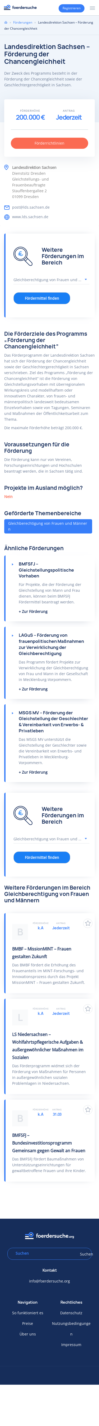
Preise (27, 1323)
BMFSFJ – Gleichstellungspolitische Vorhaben (46, 570)
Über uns (28, 1334)
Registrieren (72, 8)
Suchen (84, 1254)
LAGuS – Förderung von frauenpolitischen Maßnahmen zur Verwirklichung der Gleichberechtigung (51, 644)
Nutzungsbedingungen (71, 1329)
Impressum (71, 1344)
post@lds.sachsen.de (31, 207)
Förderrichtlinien (49, 143)
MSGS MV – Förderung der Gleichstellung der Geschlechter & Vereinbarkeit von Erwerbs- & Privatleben (53, 722)
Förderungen (22, 22)
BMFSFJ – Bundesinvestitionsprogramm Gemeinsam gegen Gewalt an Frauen (48, 1143)
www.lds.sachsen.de (30, 216)
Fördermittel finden (42, 298)
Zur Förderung (35, 611)
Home (5, 22)
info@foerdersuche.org (49, 1281)
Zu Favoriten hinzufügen (87, 923)
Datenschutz (71, 1312)
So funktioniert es (27, 1312)
